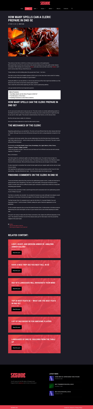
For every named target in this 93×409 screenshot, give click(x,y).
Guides (29, 8)
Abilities (52, 8)
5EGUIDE (45, 4)
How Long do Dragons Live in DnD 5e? (18, 225)
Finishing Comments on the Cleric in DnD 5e (22, 96)
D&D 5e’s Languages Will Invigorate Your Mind (33, 281)
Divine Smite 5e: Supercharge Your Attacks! (67, 375)
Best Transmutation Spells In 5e (64, 383)
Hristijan (21, 22)
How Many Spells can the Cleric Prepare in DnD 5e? (23, 92)
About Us (58, 8)
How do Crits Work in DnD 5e (16, 224)
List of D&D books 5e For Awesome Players (31, 320)
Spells (36, 8)
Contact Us (66, 8)
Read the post (16, 251)
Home (22, 8)
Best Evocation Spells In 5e (63, 390)
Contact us (66, 406)
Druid (32, 65)
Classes (44, 8)
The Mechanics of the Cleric (17, 94)
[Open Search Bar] (72, 8)
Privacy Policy (78, 406)
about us (21, 381)
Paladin (54, 65)
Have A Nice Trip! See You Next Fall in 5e (30, 263)
